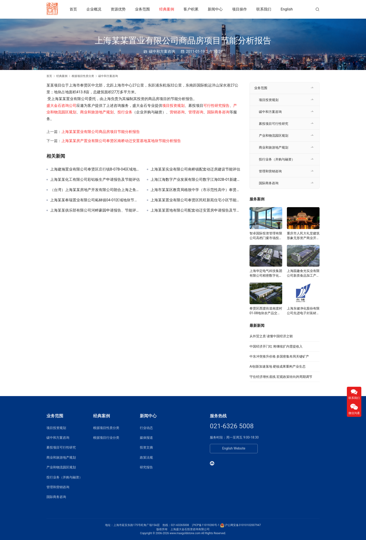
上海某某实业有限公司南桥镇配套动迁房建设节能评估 (195, 169)
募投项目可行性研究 (273, 123)
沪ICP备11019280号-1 (206, 525)
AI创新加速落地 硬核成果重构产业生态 (278, 366)
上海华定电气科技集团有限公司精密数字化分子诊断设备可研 (266, 273)
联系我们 (265, 9)
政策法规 (146, 457)
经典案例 (168, 9)
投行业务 (124, 112)
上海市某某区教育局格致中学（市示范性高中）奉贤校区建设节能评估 (195, 190)
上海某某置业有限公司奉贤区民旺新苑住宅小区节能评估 (195, 200)
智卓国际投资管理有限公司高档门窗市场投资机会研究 (266, 235)
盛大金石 (53, 105)
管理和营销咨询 (270, 171)
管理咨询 (195, 112)
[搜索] (317, 9)
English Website (233, 448)
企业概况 (95, 9)
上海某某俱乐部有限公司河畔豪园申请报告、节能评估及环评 (95, 210)
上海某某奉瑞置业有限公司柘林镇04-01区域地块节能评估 (95, 200)
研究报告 (146, 467)
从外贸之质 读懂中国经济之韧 (271, 336)
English (288, 9)
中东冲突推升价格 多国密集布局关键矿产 (279, 356)
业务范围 (143, 9)
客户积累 (192, 9)
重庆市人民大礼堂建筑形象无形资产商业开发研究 (303, 235)
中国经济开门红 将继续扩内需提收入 (276, 346)
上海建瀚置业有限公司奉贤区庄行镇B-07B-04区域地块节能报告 (95, 169)
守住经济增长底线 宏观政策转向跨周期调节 (281, 377)
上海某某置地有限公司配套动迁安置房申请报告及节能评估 (195, 210)
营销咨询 (177, 112)
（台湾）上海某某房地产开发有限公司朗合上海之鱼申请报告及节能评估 (95, 190)
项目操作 (240, 9)
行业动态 (146, 428)
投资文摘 (146, 447)
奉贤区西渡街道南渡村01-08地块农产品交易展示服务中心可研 (266, 311)
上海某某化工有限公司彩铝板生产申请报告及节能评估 (95, 180)
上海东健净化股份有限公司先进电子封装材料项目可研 (303, 311)
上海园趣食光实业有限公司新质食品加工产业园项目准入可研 (303, 273)
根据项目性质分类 (106, 428)
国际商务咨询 (218, 112)
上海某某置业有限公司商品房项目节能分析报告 (100, 131)
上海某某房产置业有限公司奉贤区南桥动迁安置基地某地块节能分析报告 (121, 141)
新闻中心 (216, 9)
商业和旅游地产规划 (97, 112)
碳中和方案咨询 (162, 51)
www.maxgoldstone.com (185, 533)
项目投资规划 (173, 105)
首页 (74, 9)
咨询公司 (68, 105)
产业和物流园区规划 (273, 135)
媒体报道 (146, 437)
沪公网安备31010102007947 (243, 525)
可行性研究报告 (216, 105)
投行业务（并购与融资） (277, 159)
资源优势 (119, 9)
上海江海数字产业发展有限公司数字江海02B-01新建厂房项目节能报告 (195, 180)
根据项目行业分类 (106, 437)
